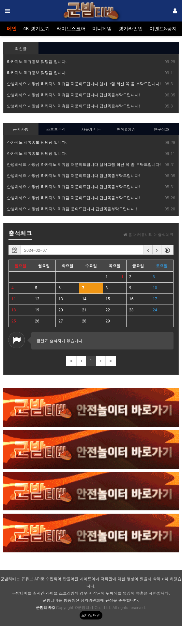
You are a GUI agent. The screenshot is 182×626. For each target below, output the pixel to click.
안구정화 (161, 129)
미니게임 (102, 29)
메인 (12, 29)
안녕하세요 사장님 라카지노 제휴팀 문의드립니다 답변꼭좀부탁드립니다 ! (72, 208)
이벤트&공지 (163, 29)
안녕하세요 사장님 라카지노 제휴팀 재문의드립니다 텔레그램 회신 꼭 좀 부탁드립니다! (84, 83)
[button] (148, 250)
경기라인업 (130, 29)
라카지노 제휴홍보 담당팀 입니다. (37, 61)
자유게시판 (91, 129)
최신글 (21, 48)
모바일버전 (91, 615)
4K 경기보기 (36, 29)
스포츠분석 (56, 129)
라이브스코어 (71, 29)
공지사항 (21, 129)
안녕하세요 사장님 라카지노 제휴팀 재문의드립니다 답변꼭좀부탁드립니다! (73, 94)
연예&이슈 (126, 129)
